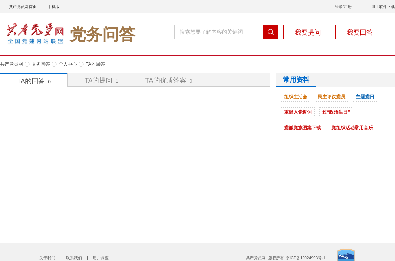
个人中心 (68, 64)
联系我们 (74, 258)
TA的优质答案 (168, 80)
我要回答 (360, 32)
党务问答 (41, 64)
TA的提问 (101, 80)
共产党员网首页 (23, 6)
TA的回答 (95, 64)
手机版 (54, 6)
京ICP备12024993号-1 (305, 258)
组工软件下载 (383, 6)
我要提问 (308, 32)
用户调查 (101, 258)
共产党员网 (11, 64)
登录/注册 (343, 6)
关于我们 (47, 258)
